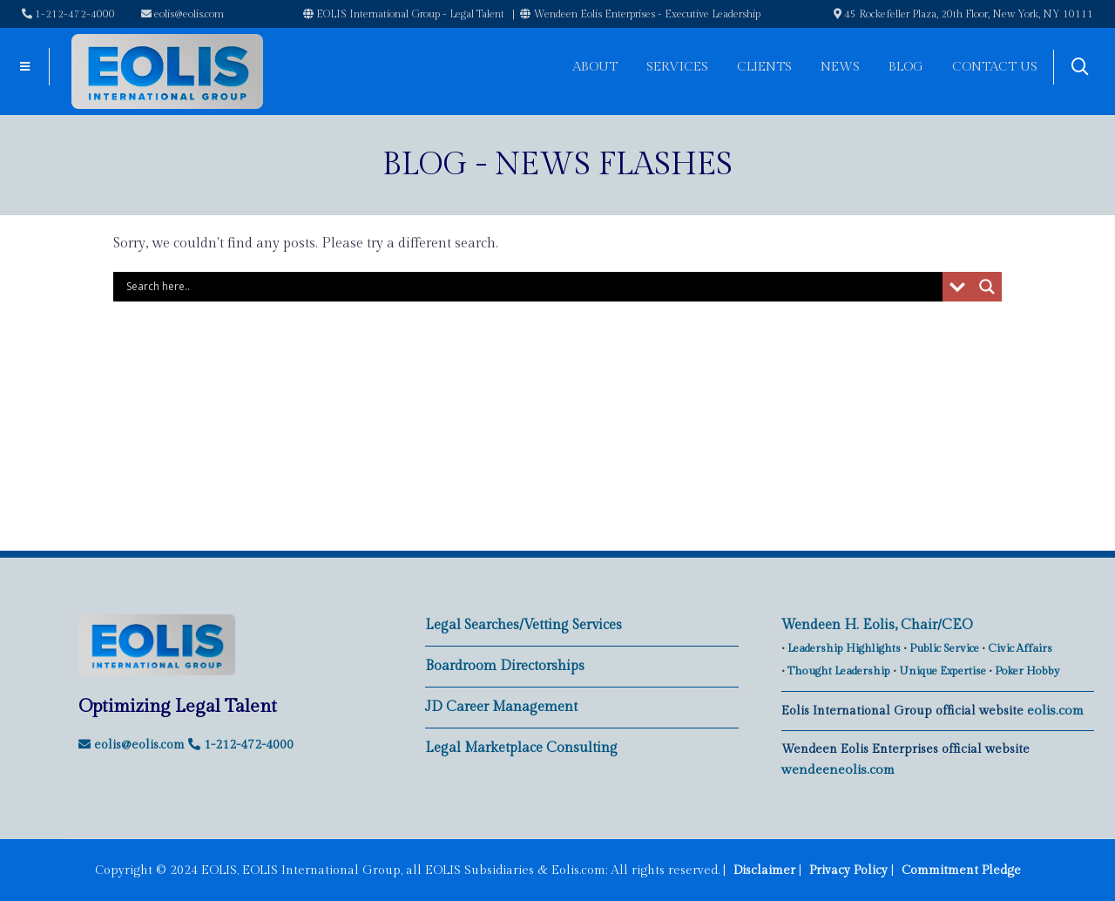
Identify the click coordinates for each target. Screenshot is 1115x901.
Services (677, 66)
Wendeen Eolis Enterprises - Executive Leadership (640, 14)
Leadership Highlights (844, 648)
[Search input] (532, 286)
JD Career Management (501, 707)
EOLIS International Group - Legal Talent (403, 14)
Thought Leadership (838, 671)
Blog (906, 66)
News (840, 66)
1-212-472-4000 (68, 14)
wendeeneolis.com (838, 769)
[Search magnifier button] (987, 286)
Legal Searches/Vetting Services (523, 625)
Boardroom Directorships (505, 666)
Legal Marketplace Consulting (521, 748)
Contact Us (994, 66)
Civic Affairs (1020, 648)
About (595, 66)
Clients (764, 66)
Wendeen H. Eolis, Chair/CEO (877, 625)
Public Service (944, 648)
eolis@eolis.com (182, 14)
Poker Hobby (1027, 671)
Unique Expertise (942, 671)
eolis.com (1055, 710)
